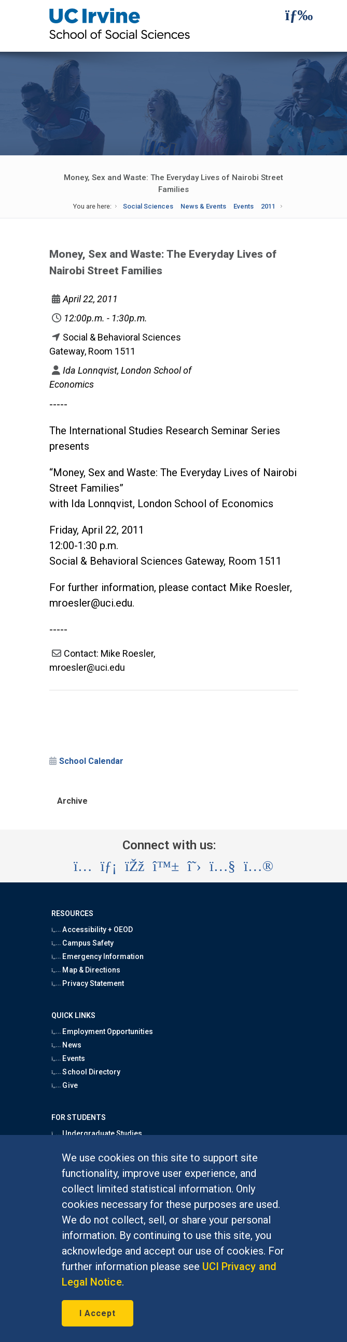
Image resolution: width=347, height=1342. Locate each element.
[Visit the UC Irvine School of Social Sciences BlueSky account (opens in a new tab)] (166, 866)
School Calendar (91, 761)
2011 (268, 206)
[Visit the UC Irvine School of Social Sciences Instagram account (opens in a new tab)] (83, 866)
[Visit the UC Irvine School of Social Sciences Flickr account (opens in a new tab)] (258, 866)
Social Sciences (148, 206)
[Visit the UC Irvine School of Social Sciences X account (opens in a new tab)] (194, 866)
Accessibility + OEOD (92, 929)
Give (64, 1085)
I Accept (97, 1313)
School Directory (85, 1072)
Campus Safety (82, 943)
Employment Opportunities (102, 1031)
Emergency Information (97, 956)
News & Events (203, 206)
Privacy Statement (87, 983)
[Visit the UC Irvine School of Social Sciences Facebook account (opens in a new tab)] (134, 866)
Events (243, 206)
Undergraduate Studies (96, 1133)
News (66, 1045)
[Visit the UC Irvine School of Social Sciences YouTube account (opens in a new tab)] (222, 866)
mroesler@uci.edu (90, 603)
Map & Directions (85, 970)
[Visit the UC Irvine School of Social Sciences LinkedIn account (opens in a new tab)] (109, 866)
